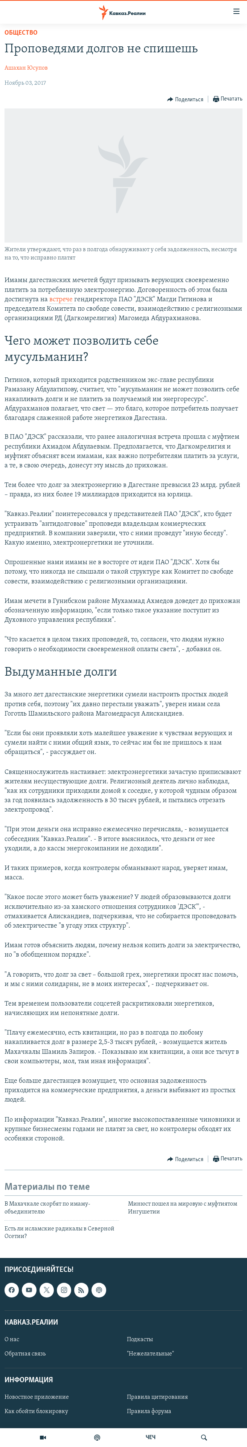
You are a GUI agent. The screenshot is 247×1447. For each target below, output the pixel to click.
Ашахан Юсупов (26, 68)
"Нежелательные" (150, 1354)
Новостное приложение (37, 1397)
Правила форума (149, 1412)
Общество (21, 33)
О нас (12, 1340)
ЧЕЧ (151, 1438)
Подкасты (140, 1340)
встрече (61, 299)
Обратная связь (25, 1354)
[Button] (185, 99)
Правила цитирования (157, 1397)
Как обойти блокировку (36, 1412)
